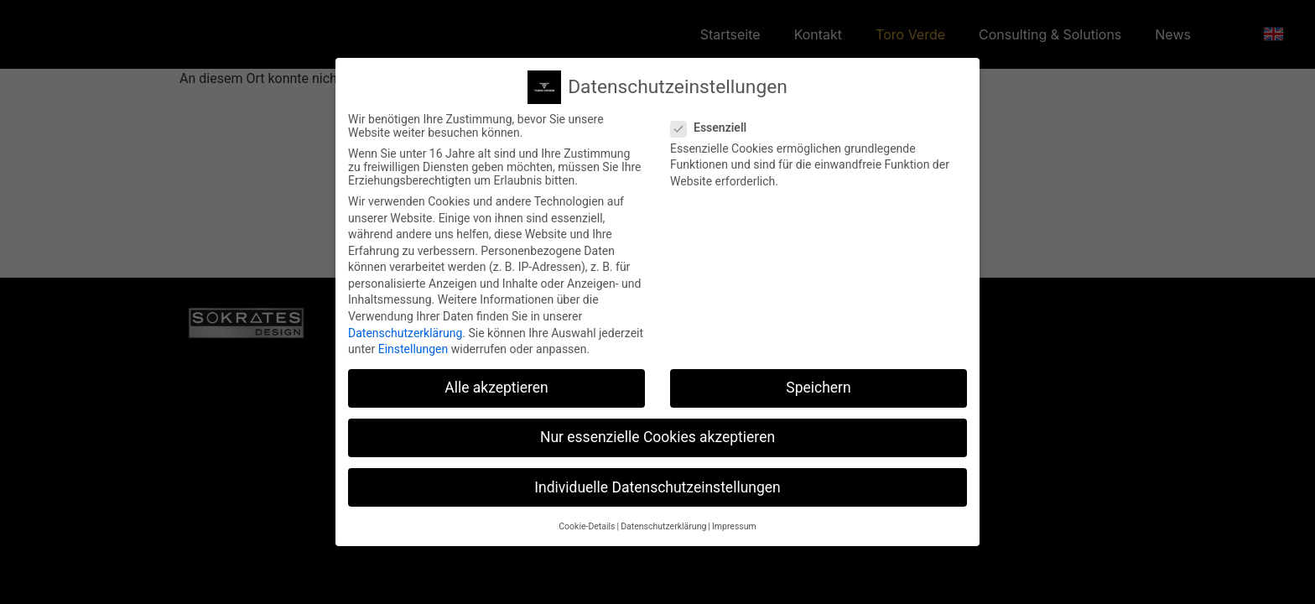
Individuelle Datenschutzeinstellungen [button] (657, 480)
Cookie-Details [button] (587, 519)
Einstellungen (413, 343)
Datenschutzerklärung (405, 326)
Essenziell (713, 121)
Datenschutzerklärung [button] (663, 519)
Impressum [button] (734, 519)
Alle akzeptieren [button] (496, 381)
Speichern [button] (818, 381)
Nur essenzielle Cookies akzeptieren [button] (657, 431)
